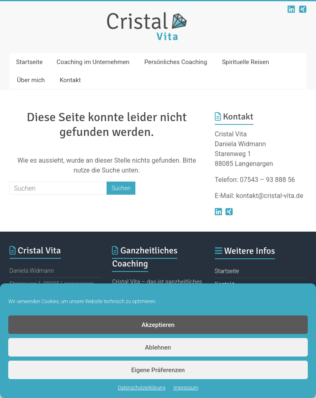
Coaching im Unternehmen (93, 62)
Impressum (186, 388)
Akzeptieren (158, 325)
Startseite (29, 62)
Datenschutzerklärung (141, 388)
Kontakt (70, 80)
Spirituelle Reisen (245, 62)
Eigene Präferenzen (158, 370)
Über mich (31, 80)
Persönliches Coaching (175, 62)
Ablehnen (158, 347)
